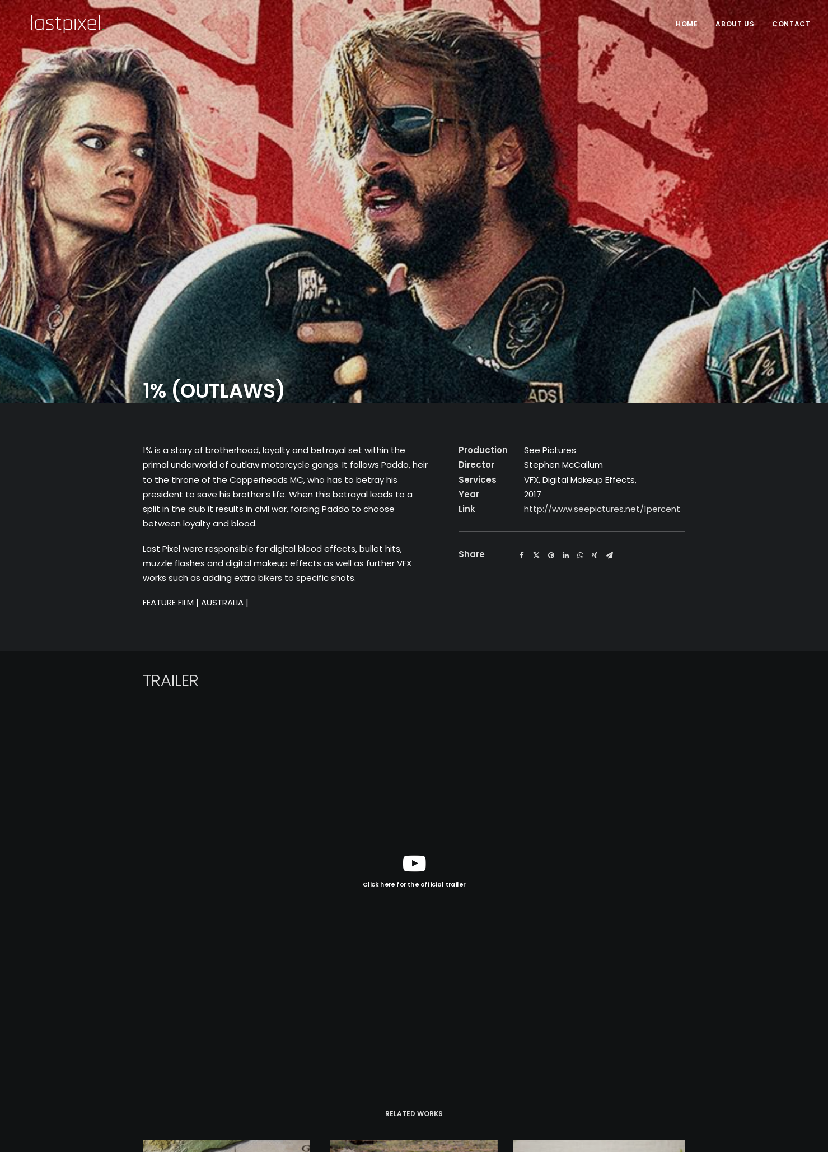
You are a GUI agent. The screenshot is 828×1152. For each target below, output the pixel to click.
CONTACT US (659, 1064)
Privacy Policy (196, 1075)
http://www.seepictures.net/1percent (602, 247)
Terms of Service (271, 1075)
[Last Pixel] (54, 24)
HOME (687, 24)
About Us (734, 24)
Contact (791, 24)
